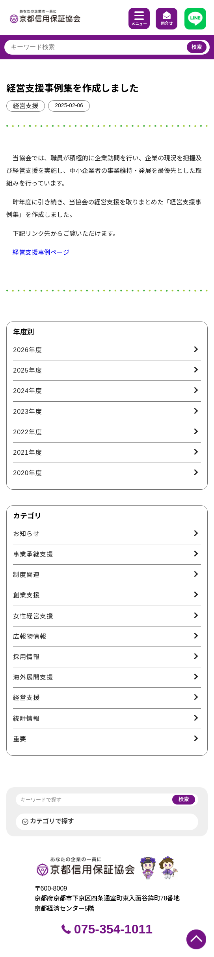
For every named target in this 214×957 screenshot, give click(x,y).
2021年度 (27, 452)
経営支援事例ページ (41, 252)
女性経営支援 (33, 616)
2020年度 (27, 473)
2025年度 (27, 370)
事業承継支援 (33, 554)
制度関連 (26, 574)
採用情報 (26, 657)
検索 (197, 47)
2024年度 (27, 391)
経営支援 (25, 106)
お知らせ (26, 534)
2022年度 (27, 432)
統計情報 (26, 718)
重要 (19, 739)
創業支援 (26, 595)
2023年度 (27, 411)
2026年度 (27, 350)
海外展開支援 (33, 677)
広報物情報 (30, 636)
